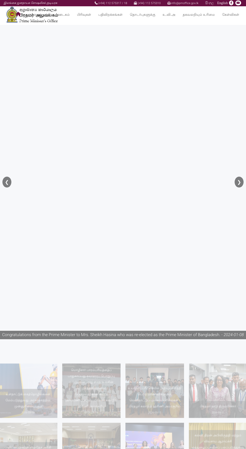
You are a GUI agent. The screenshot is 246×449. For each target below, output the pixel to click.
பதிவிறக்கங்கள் (110, 14)
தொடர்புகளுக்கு (142, 14)
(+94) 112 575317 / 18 (111, 3)
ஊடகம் (64, 14)
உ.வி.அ (169, 14)
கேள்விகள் (230, 14)
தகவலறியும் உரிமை (199, 14)
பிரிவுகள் (84, 14)
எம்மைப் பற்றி (39, 14)
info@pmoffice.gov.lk (183, 3)
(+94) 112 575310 (147, 3)
